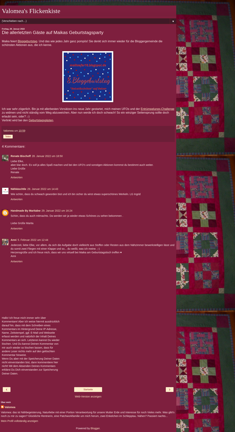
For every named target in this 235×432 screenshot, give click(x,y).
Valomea (10, 407)
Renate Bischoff (21, 156)
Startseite (88, 389)
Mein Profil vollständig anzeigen (19, 420)
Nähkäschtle (18, 189)
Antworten (17, 177)
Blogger (95, 428)
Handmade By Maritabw (25, 210)
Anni (14, 239)
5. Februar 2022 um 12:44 (33, 239)
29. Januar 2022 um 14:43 (42, 189)
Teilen (8, 136)
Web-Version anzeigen (88, 396)
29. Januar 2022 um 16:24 (56, 210)
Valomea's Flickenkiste (31, 10)
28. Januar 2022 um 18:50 (47, 156)
